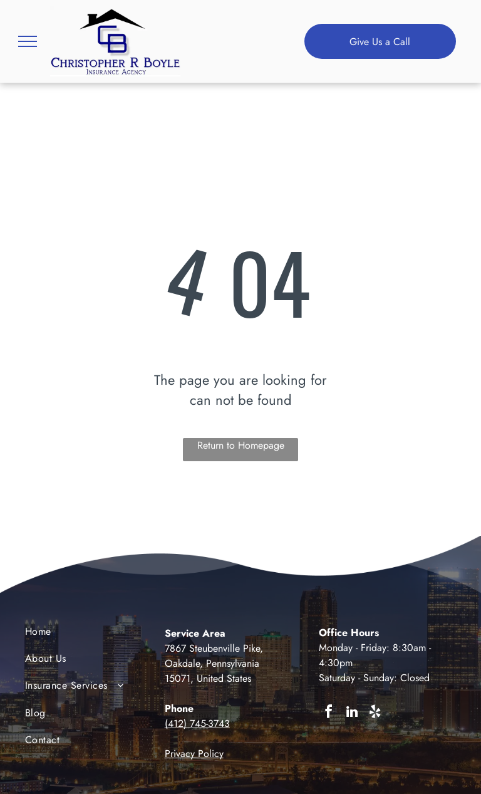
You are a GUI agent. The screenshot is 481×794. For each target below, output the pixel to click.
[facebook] (329, 713)
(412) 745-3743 (197, 723)
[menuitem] (76, 634)
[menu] (27, 41)
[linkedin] (352, 713)
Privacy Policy (194, 753)
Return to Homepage (240, 445)
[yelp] (375, 713)
